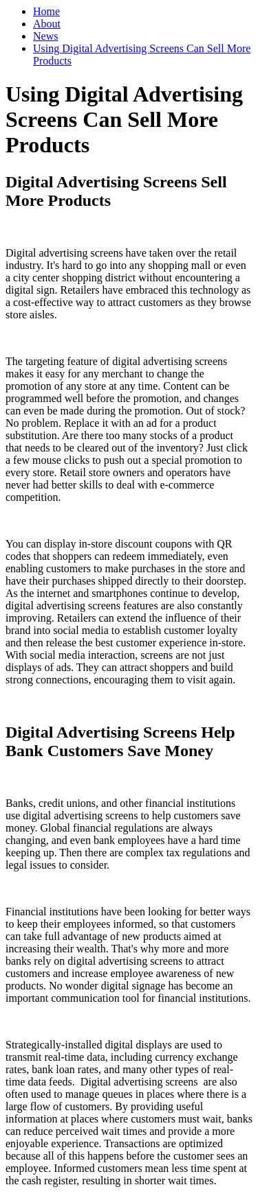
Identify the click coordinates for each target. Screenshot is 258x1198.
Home (46, 11)
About (47, 24)
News (45, 36)
